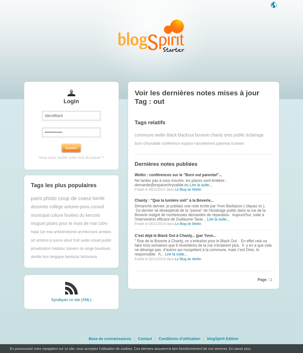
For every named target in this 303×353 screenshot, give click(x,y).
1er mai (46, 232)
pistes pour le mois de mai (71, 223)
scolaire (237, 143)
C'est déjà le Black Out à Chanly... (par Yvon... (175, 235)
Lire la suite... (201, 185)
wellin (160, 135)
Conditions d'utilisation (179, 339)
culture (56, 215)
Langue (274, 5)
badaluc (58, 248)
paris (36, 198)
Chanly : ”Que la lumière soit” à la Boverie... (174, 200)
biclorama (89, 257)
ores (228, 135)
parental (223, 143)
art (33, 240)
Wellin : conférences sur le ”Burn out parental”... (178, 175)
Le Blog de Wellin (188, 189)
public (239, 135)
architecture (88, 232)
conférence (170, 143)
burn (138, 143)
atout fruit (72, 240)
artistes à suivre (49, 240)
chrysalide (151, 143)
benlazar (72, 257)
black (172, 135)
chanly (216, 135)
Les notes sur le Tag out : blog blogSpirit (151, 35)
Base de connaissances (110, 339)
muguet (38, 223)
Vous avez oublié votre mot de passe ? (71, 157)
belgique (57, 257)
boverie (202, 135)
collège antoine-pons (69, 207)
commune (144, 135)
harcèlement (204, 143)
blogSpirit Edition (222, 339)
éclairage (255, 135)
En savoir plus (239, 348)
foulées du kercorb (82, 215)
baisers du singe (80, 248)
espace (187, 143)
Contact (145, 339)
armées (104, 232)
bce (45, 257)
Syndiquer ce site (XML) (71, 300)
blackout (186, 135)
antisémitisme (64, 232)
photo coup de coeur (67, 198)
